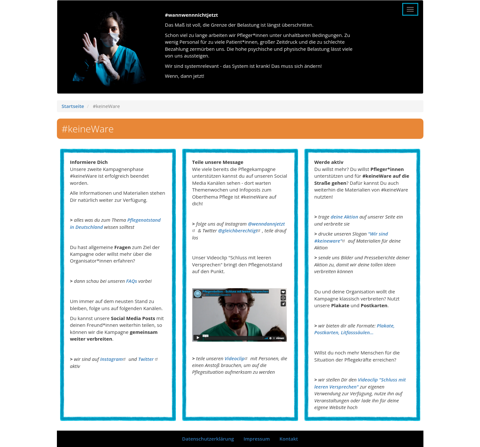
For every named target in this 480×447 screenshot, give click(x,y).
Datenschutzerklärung (208, 438)
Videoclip (237, 358)
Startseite (73, 106)
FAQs (131, 281)
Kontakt (288, 438)
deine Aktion (344, 216)
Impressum (256, 438)
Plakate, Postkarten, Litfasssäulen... (354, 328)
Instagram (113, 359)
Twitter (148, 359)
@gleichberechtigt (240, 230)
